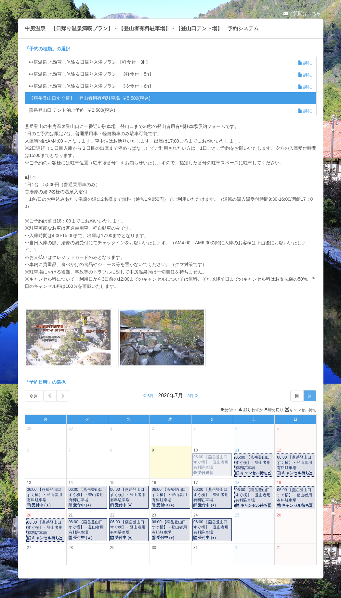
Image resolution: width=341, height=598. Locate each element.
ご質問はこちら (302, 13)
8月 (193, 395)
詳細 (305, 62)
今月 (33, 396)
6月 (148, 395)
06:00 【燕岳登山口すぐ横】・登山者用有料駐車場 (212, 465)
